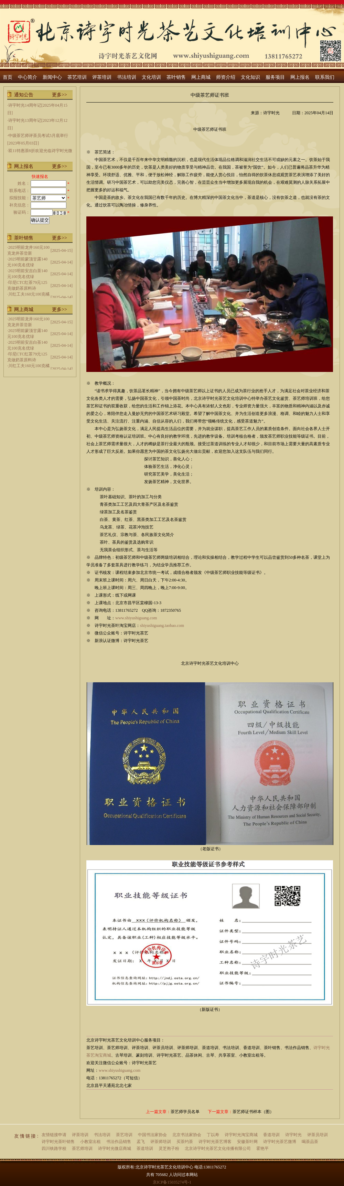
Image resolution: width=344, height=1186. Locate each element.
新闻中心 (52, 77)
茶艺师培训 (82, 1148)
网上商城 (201, 77)
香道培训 (271, 1134)
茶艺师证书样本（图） (253, 1111)
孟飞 (141, 1141)
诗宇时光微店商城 (114, 1148)
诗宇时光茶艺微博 (279, 1141)
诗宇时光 (293, 1134)
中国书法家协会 (152, 1134)
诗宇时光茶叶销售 (58, 1141)
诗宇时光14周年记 (24, 105)
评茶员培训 (317, 1134)
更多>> (59, 94)
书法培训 (126, 77)
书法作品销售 (118, 1141)
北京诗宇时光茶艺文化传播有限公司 (218, 1148)
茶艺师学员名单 (185, 1111)
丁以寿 (213, 1134)
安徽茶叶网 (247, 1141)
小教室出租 (90, 1141)
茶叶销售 (176, 77)
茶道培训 (145, 1148)
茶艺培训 (77, 77)
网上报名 (300, 77)
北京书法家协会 (186, 1134)
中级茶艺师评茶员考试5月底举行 (38, 135)
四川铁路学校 (54, 1148)
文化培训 (151, 77)
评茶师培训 (160, 1141)
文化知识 (250, 77)
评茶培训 (101, 77)
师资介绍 (225, 77)
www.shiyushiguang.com (136, 618)
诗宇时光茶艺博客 (215, 1141)
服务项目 (275, 77)
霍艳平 (262, 1148)
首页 (7, 77)
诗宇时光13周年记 (24, 120)
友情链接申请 (54, 1134)
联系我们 (324, 77)
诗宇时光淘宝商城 (241, 1134)
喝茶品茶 (310, 1141)
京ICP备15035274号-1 (172, 1182)
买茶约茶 (184, 1141)
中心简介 (27, 77)
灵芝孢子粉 (169, 1148)
